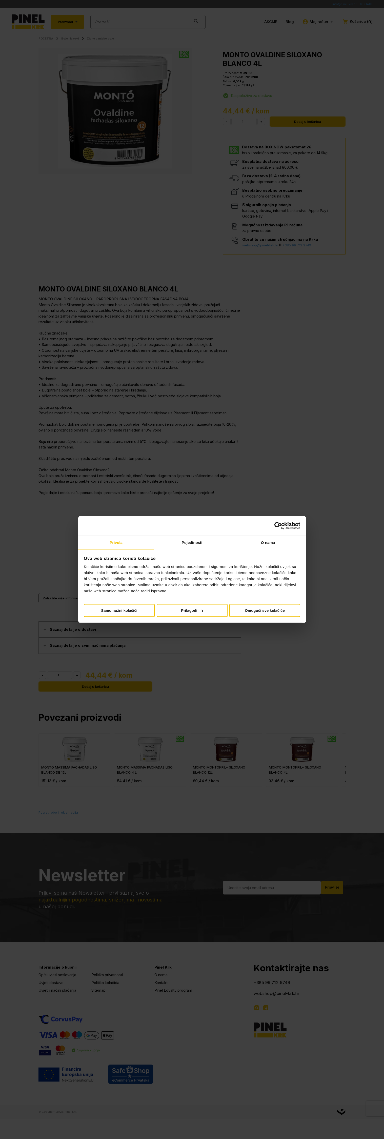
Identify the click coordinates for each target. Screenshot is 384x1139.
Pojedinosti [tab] (192, 542)
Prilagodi (192, 610)
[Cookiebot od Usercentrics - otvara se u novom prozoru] (278, 525)
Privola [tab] (116, 542)
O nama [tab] (268, 542)
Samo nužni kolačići (119, 610)
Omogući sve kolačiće (265, 610)
